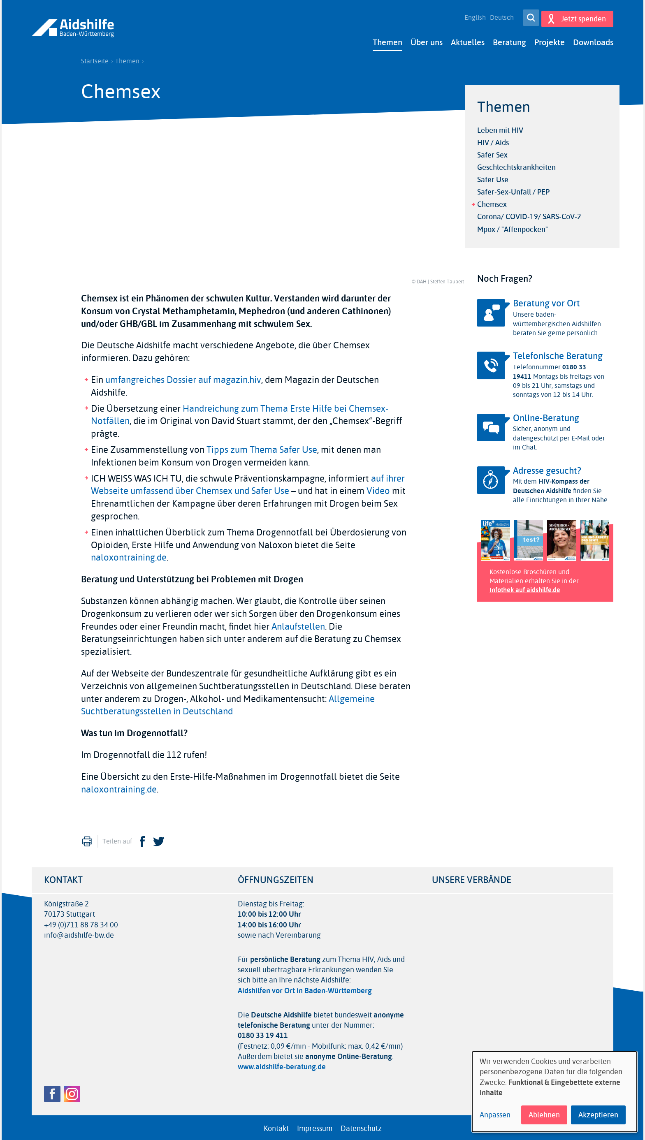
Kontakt (276, 1126)
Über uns (427, 40)
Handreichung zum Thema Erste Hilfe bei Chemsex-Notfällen (239, 413)
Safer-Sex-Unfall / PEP (513, 190)
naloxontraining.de (129, 555)
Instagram (72, 1091)
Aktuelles (468, 40)
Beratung (509, 40)
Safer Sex (492, 152)
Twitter (159, 839)
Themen (387, 40)
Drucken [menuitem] (87, 839)
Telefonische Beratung (558, 354)
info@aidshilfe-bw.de (79, 933)
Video (378, 489)
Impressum (314, 1126)
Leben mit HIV (500, 128)
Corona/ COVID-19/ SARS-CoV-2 (529, 214)
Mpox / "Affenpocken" (512, 227)
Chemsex (492, 202)
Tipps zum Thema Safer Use (261, 447)
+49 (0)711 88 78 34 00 (81, 923)
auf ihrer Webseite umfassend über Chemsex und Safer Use (248, 483)
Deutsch (499, 16)
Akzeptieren (598, 1115)
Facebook (142, 839)
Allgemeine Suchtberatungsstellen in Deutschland (228, 703)
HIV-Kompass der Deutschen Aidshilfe (551, 484)
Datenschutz (361, 1126)
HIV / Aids (493, 140)
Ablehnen (544, 1115)
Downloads (593, 40)
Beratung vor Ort (546, 301)
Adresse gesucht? (547, 468)
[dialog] (554, 1092)
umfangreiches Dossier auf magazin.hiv (183, 377)
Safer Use (492, 177)
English (472, 16)
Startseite (95, 58)
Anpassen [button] (495, 1115)
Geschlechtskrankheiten (516, 165)
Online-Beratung (546, 415)
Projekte (549, 40)
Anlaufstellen (298, 624)
